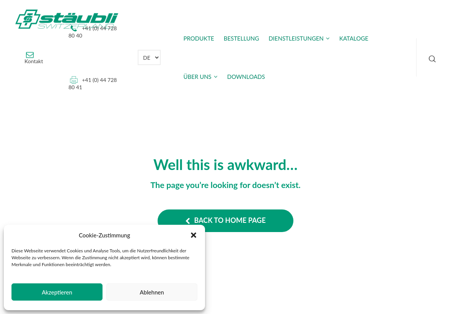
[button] (193, 235)
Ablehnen (152, 292)
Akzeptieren (57, 292)
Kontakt (33, 61)
